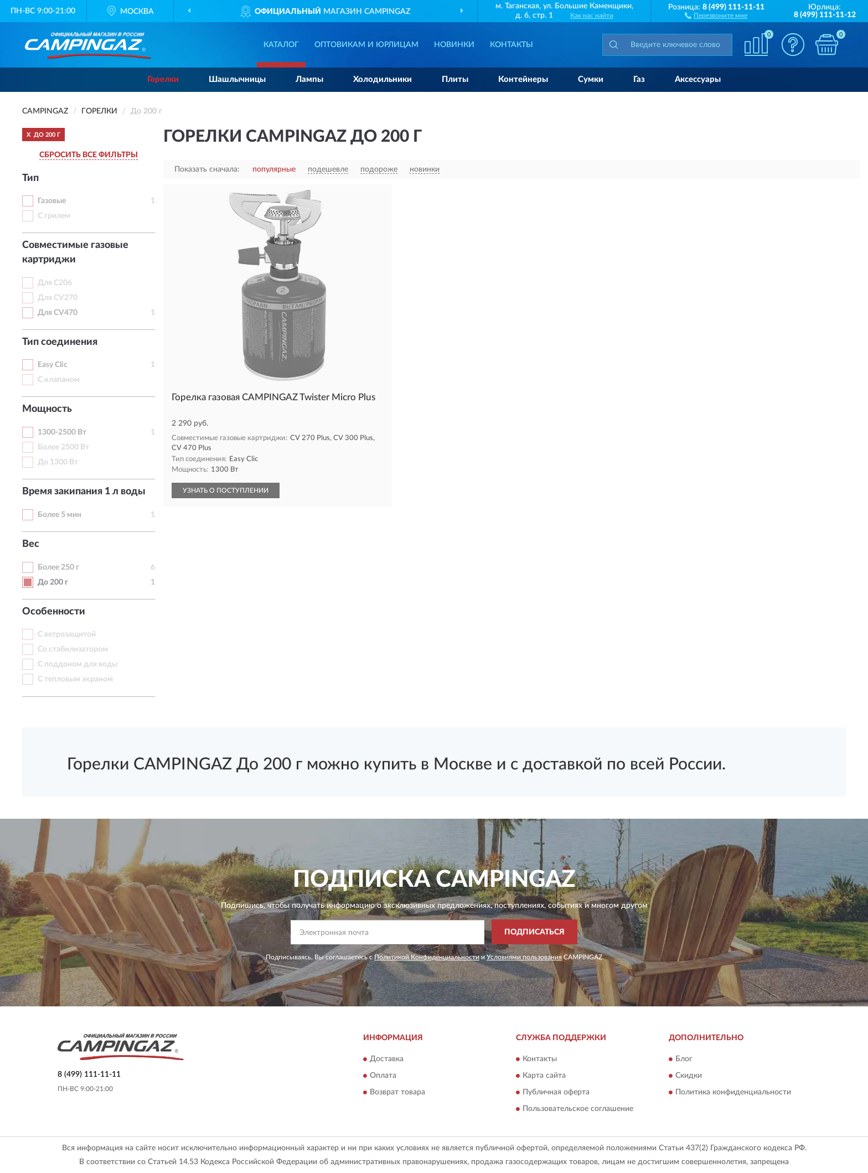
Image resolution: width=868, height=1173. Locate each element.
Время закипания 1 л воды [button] (84, 492)
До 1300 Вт (58, 462)
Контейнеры (523, 79)
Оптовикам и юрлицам (366, 45)
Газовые (52, 201)
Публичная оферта (556, 1093)
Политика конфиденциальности (733, 1093)
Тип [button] (30, 178)
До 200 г (53, 582)
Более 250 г (58, 567)
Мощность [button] (47, 409)
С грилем (54, 216)
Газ (639, 79)
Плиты (455, 79)
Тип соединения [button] (59, 342)
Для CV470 (58, 313)
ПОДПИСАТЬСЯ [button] (534, 932)
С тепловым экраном (75, 679)
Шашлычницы (237, 79)
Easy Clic (53, 365)
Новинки (454, 45)
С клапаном (59, 380)
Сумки (590, 79)
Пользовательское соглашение (578, 1109)
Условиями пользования (524, 957)
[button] (716, 15)
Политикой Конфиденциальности (426, 957)
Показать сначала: (207, 169)
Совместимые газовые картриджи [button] (75, 252)
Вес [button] (30, 544)
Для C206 (55, 283)
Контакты (511, 45)
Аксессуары (698, 79)
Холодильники (382, 79)
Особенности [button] (53, 612)
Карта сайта (544, 1076)
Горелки (163, 79)
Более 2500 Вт (63, 447)
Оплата (383, 1076)
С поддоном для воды (77, 664)
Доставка (387, 1059)
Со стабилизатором (73, 649)
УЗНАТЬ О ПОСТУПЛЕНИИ (225, 490)
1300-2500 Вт (62, 432)
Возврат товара (397, 1093)
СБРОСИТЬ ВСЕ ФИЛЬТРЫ (88, 155)
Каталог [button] (281, 45)
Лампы (309, 79)
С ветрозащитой (67, 634)
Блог (684, 1059)
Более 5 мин (59, 515)
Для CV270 (58, 298)
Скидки (688, 1076)
